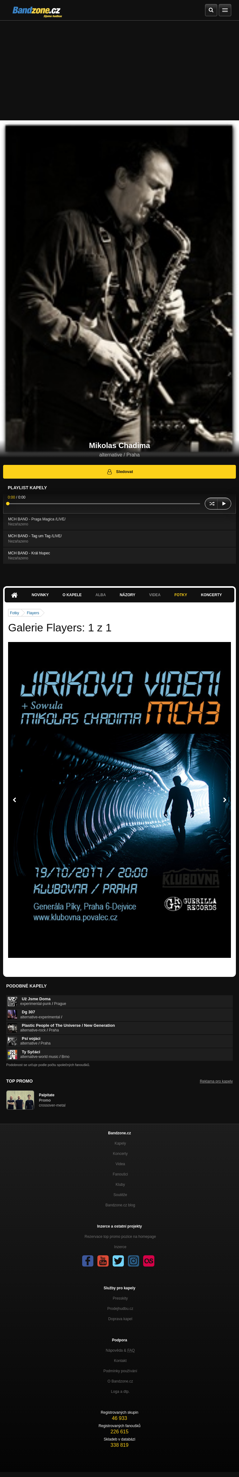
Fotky (180, 595)
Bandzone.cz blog (120, 1205)
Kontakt (120, 1361)
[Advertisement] (119, 67)
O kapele (72, 595)
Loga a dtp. (120, 1391)
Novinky (40, 595)
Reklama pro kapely (216, 1081)
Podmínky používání (120, 1371)
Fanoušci (120, 1174)
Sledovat (119, 471)
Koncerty (211, 595)
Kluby (120, 1184)
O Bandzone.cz (120, 1381)
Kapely (120, 1143)
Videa (155, 595)
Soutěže (120, 1195)
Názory (127, 595)
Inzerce (120, 1247)
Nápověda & (120, 1350)
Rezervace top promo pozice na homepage (120, 1236)
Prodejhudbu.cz (120, 1308)
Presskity (120, 1298)
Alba (101, 595)
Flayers (33, 613)
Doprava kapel (120, 1319)
